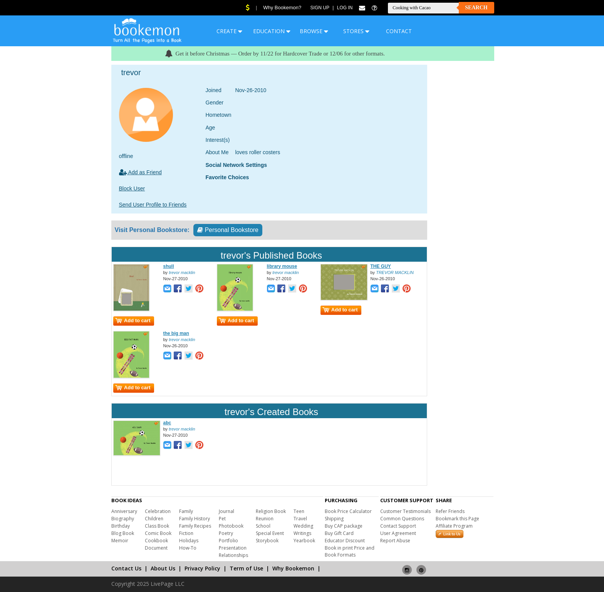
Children (154, 518)
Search (476, 7)
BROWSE (314, 31)
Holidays (188, 540)
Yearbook (304, 540)
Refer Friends (450, 511)
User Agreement (398, 533)
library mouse (282, 266)
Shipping (334, 518)
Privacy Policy (202, 568)
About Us (163, 568)
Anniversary (124, 511)
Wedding (303, 526)
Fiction (186, 533)
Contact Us (126, 568)
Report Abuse (395, 540)
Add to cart (133, 320)
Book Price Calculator (348, 511)
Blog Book (122, 533)
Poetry (226, 533)
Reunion (264, 518)
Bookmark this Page (457, 518)
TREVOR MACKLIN (395, 272)
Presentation (233, 548)
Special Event (270, 533)
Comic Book (158, 533)
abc (167, 423)
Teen (299, 511)
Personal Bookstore (227, 230)
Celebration (158, 511)
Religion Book (271, 511)
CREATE (229, 31)
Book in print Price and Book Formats (349, 551)
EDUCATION (271, 31)
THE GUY (381, 266)
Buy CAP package (343, 526)
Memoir (119, 540)
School (263, 526)
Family (186, 511)
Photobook (231, 526)
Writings (302, 533)
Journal (226, 511)
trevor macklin (182, 272)
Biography (122, 518)
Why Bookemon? (282, 7)
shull (168, 266)
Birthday (120, 526)
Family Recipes (195, 526)
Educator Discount (345, 540)
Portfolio (228, 540)
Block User (132, 188)
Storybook (267, 540)
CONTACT (399, 31)
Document (156, 548)
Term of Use (246, 568)
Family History (194, 518)
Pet (222, 518)
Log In (345, 7)
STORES (356, 31)
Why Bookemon (293, 568)
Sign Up (319, 7)
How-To (187, 548)
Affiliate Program (454, 526)
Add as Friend (140, 172)
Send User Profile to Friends (153, 205)
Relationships (233, 555)
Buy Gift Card (339, 533)
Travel (300, 518)
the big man (176, 333)
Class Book (157, 526)
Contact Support (398, 526)
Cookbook (156, 540)
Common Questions (402, 518)
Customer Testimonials (405, 511)
